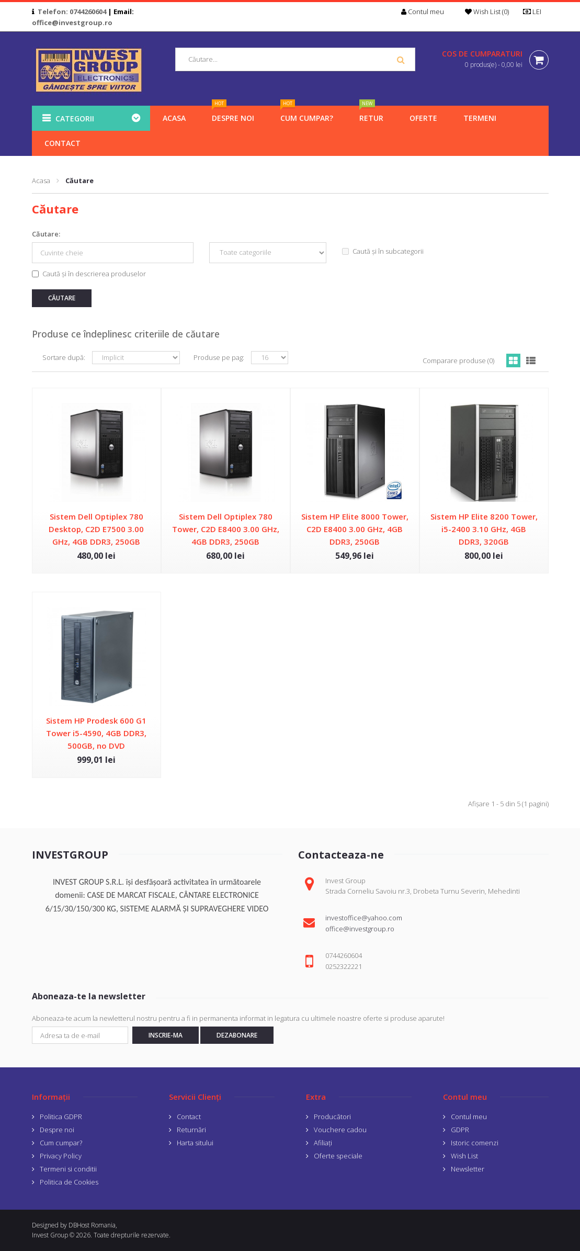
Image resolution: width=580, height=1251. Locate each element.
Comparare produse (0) (458, 360)
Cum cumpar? (61, 1142)
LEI (535, 11)
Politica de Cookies (69, 1182)
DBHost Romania (92, 1225)
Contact (189, 1116)
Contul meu (469, 1116)
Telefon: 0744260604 (72, 11)
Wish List (464, 1155)
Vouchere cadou (340, 1129)
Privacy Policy (61, 1155)
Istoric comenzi (474, 1142)
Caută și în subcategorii (383, 251)
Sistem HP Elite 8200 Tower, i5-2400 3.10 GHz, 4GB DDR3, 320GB (484, 529)
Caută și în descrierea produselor (89, 273)
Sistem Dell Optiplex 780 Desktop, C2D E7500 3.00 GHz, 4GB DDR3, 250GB (96, 529)
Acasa (41, 180)
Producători (332, 1116)
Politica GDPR (61, 1116)
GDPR (460, 1129)
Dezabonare (237, 1035)
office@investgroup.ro (72, 22)
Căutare (79, 180)
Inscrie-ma (166, 1035)
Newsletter (467, 1169)
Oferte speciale (338, 1155)
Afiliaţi (323, 1142)
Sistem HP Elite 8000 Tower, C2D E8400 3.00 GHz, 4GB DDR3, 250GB (354, 529)
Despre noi (57, 1129)
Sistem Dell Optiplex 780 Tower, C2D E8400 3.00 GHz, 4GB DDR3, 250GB (225, 529)
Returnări (191, 1129)
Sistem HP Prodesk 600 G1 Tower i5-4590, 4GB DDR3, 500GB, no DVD (96, 733)
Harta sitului (195, 1142)
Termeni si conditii (68, 1169)
